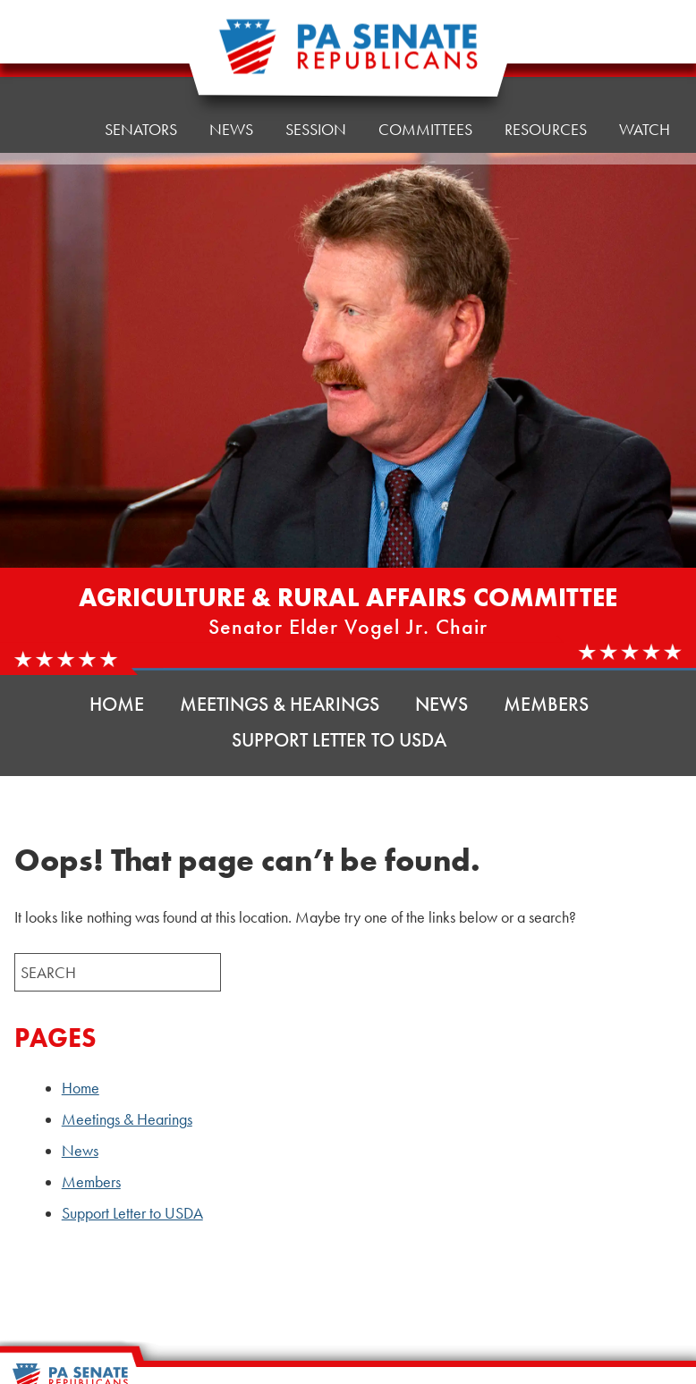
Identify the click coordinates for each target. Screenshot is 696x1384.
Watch (644, 129)
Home (49, 65)
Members (546, 704)
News (441, 704)
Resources (546, 42)
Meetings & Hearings (279, 704)
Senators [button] (141, 60)
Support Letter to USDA (339, 740)
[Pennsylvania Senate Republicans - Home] (348, 56)
